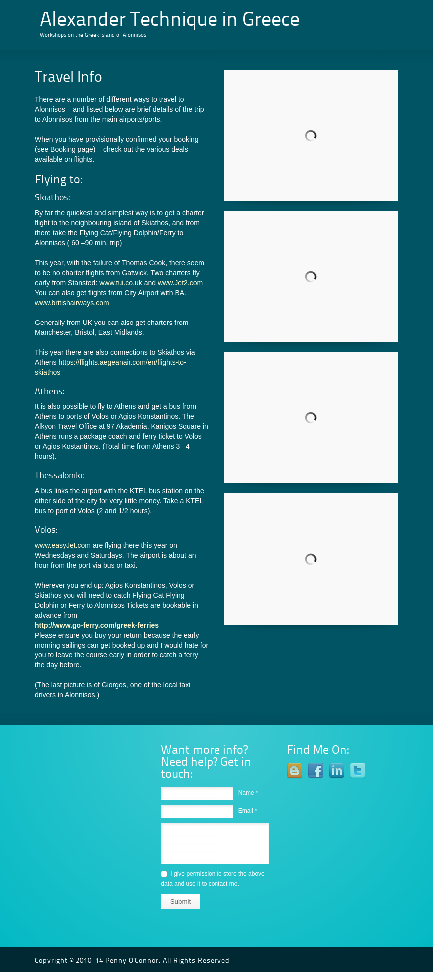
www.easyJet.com (63, 545)
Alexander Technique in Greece (170, 21)
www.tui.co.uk (120, 283)
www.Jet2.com (180, 283)
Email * (247, 810)
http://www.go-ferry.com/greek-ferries (97, 625)
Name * (248, 792)
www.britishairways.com (72, 303)
